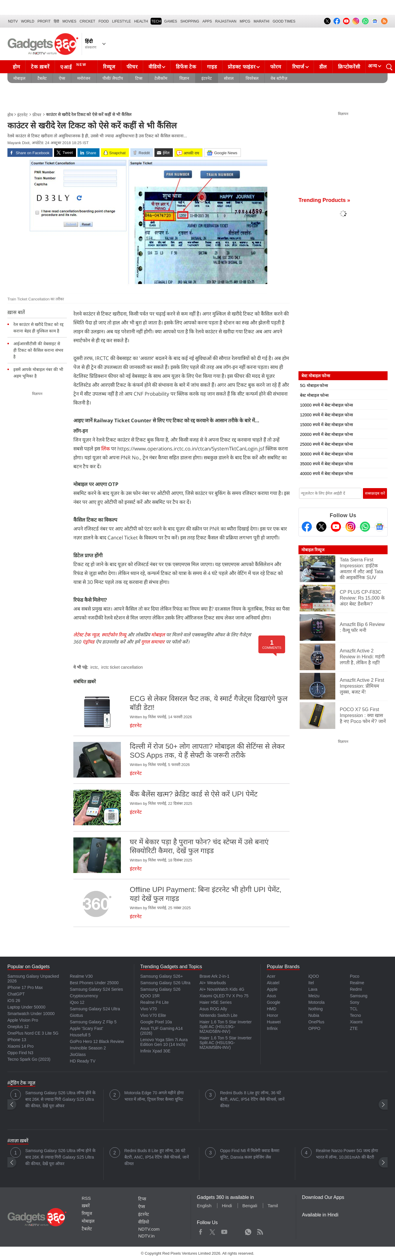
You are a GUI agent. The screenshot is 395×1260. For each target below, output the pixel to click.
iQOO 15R (149, 995)
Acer (271, 976)
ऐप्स (62, 78)
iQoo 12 (77, 1002)
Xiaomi (356, 1022)
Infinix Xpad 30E (155, 1051)
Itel (311, 982)
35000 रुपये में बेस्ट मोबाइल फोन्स (326, 463)
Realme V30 (81, 976)
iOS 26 (13, 1000)
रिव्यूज (109, 67)
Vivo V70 (148, 1008)
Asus (271, 995)
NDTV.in (146, 1235)
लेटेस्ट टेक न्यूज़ (86, 634)
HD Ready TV (82, 1061)
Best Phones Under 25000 (94, 982)
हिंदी (56, 21)
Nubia (313, 1015)
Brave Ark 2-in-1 (214, 976)
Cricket (87, 21)
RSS (86, 1198)
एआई (74, 66)
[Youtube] (336, 527)
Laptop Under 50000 (26, 1007)
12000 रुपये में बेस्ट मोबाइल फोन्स (326, 414)
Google (273, 1002)
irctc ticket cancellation (122, 667)
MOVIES (69, 21)
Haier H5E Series (216, 1002)
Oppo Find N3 (20, 1052)
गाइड (212, 67)
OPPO (314, 1028)
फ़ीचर (36, 114)
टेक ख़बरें (40, 67)
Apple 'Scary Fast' (86, 1028)
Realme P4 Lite (154, 1002)
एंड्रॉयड (88, 641)
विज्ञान (184, 78)
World (27, 21)
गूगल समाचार (153, 641)
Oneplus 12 (18, 1026)
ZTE (354, 1028)
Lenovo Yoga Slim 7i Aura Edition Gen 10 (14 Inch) (164, 1042)
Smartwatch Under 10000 (31, 1013)
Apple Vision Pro (22, 1020)
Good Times (284, 21)
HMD (271, 1008)
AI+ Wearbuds (213, 982)
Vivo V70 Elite (153, 1015)
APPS (207, 21)
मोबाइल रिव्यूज (312, 549)
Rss (259, 1230)
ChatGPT (16, 994)
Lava (312, 989)
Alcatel (273, 982)
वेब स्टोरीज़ (279, 78)
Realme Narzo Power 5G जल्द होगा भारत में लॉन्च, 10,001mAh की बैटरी (347, 1153)
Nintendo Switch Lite (219, 1015)
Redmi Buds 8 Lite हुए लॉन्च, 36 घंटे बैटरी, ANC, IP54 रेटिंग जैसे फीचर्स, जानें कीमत (252, 1099)
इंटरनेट (206, 78)
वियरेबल (252, 78)
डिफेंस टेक (186, 67)
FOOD (104, 21)
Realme (357, 982)
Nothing (315, 1008)
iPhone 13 (16, 1039)
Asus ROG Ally (213, 1008)
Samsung (358, 995)
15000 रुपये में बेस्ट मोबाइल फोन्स (326, 424)
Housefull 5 (80, 1035)
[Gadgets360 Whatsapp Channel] (365, 527)
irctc (94, 667)
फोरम (275, 67)
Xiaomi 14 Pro (20, 1046)
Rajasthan (225, 21)
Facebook (200, 1230)
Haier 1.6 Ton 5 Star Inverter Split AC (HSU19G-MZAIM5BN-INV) (226, 1043)
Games (170, 21)
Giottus (76, 1015)
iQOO (313, 976)
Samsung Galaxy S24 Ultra (95, 1008)
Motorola (316, 1002)
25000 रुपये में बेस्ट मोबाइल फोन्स (326, 444)
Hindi (227, 1205)
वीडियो (154, 67)
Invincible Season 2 (88, 1048)
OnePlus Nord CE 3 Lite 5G (33, 1033)
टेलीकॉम (160, 78)
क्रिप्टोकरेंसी (349, 67)
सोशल (228, 78)
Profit (43, 21)
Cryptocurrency (84, 995)
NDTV (13, 21)
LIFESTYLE (121, 21)
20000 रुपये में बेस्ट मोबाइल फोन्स (326, 434)
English (204, 1205)
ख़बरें (86, 1205)
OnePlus (316, 1022)
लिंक (105, 448)
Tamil (273, 1205)
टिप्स (138, 78)
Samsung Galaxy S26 (160, 989)
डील (323, 67)
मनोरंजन (83, 78)
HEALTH (141, 21)
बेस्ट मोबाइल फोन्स (314, 395)
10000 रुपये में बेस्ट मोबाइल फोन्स (326, 405)
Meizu (313, 995)
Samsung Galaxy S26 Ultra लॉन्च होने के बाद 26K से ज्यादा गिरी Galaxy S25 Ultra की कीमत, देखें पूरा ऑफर (60, 1099)
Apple (272, 989)
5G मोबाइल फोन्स (314, 385)
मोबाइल (19, 78)
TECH (156, 21)
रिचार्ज (298, 67)
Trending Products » (324, 200)
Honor (272, 1015)
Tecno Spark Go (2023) (28, 1059)
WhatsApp (248, 1230)
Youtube (224, 1230)
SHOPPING (189, 21)
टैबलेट (42, 78)
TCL (354, 1008)
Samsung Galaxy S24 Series (96, 989)
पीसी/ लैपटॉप (112, 78)
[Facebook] (307, 527)
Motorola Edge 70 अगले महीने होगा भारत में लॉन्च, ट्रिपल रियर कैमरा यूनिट (154, 1096)
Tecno (355, 1015)
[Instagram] (350, 527)
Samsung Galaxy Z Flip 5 (93, 1022)
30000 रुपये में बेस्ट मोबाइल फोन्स (326, 454)
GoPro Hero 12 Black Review (97, 1041)
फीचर (132, 67)
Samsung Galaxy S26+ (161, 976)
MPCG (245, 21)
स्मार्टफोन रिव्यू (114, 634)
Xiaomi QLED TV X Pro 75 (224, 995)
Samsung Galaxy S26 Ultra (165, 982)
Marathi (261, 21)
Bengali (249, 1205)
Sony (354, 1002)
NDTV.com (148, 1229)
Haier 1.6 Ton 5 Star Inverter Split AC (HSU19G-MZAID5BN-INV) (226, 1027)
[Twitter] (321, 527)
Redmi (356, 989)
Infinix (272, 1028)
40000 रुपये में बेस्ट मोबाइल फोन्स (326, 473)
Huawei (274, 1022)
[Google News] (380, 527)
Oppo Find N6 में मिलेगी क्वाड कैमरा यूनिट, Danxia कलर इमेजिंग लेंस (249, 1153)
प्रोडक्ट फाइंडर (241, 67)
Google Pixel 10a (156, 1022)
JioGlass (78, 1054)
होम (16, 67)
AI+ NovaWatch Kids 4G (222, 989)
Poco (354, 976)
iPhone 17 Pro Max (25, 987)
